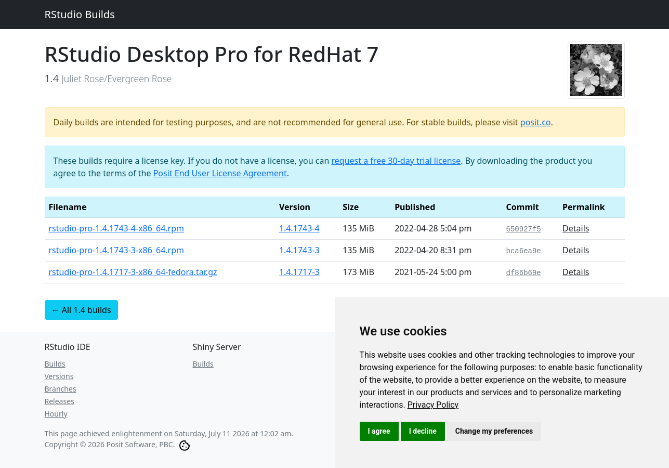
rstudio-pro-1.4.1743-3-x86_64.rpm (117, 250)
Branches (60, 389)
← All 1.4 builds (81, 310)
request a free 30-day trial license (396, 160)
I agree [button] (379, 431)
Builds (55, 364)
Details (575, 228)
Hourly (56, 414)
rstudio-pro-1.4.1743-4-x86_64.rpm (117, 228)
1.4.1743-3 (299, 250)
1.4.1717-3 (299, 272)
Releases (59, 401)
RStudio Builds (80, 14)
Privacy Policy (433, 405)
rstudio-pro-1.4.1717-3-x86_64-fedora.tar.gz (133, 272)
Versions (59, 376)
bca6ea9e (523, 251)
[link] (433, 405)
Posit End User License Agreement (220, 173)
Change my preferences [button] (494, 431)
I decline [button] (423, 431)
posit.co (535, 122)
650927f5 (523, 229)
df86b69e (523, 273)
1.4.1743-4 (299, 228)
